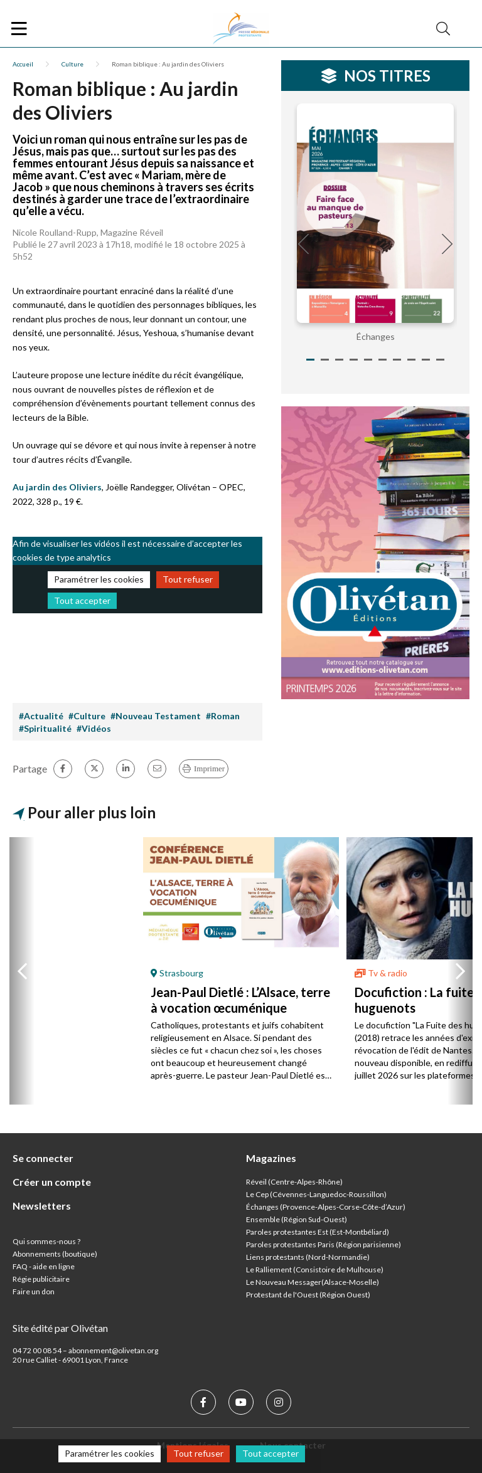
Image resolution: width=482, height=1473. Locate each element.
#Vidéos (94, 728)
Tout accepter (82, 600)
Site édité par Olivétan (60, 1328)
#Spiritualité (45, 728)
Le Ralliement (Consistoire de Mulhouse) (314, 1269)
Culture (72, 64)
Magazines (271, 1158)
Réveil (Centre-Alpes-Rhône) (294, 1181)
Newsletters (42, 1206)
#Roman (223, 715)
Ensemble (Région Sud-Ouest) (296, 1219)
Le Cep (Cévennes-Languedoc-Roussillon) (316, 1194)
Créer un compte (52, 1182)
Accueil (23, 64)
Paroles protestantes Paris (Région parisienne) (323, 1244)
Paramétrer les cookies (99, 579)
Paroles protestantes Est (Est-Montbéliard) (317, 1232)
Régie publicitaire (41, 1279)
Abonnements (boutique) (55, 1254)
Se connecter (43, 1158)
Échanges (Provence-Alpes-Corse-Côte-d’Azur (324, 1207)
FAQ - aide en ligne (44, 1266)
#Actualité (41, 715)
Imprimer (209, 768)
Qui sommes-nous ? (46, 1241)
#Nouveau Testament (155, 715)
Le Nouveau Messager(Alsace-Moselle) (312, 1282)
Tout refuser (188, 579)
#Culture (86, 715)
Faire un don (34, 1291)
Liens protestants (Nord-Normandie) (308, 1257)
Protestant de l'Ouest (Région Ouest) (308, 1294)
